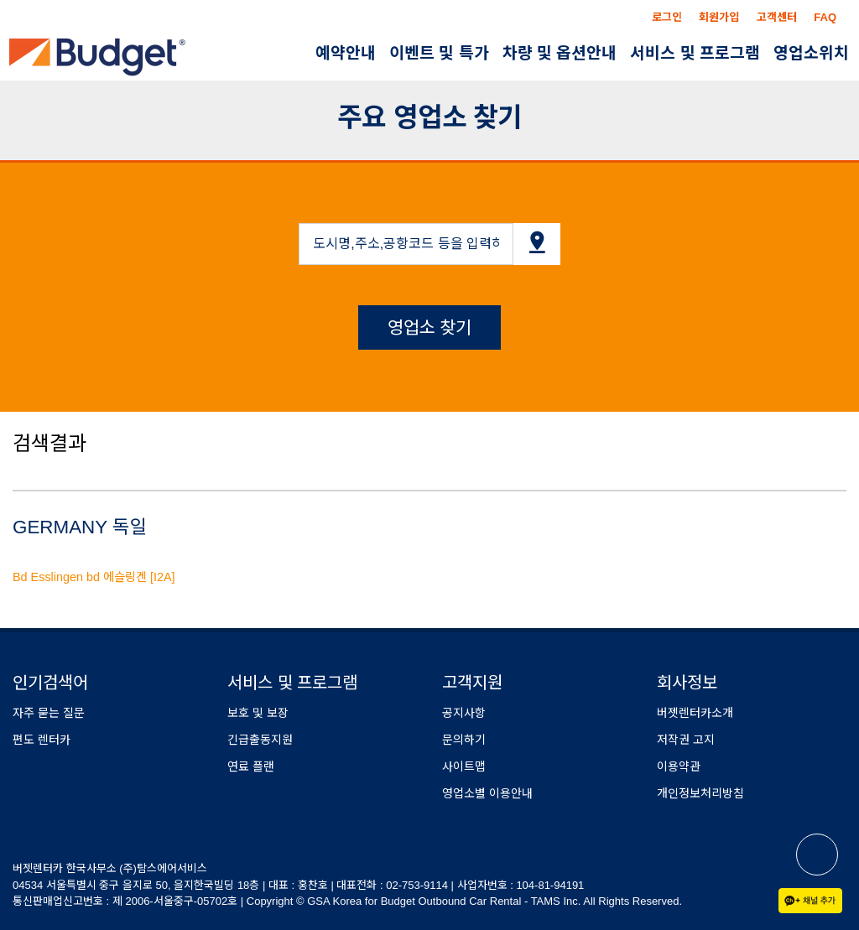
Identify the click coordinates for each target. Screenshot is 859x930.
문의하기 (464, 739)
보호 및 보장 (258, 713)
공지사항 (464, 713)
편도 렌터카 (41, 739)
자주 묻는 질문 (49, 713)
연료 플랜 (250, 766)
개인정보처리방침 (700, 793)
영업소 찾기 (430, 327)
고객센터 (777, 17)
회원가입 (719, 17)
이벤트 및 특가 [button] (439, 53)
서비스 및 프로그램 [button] (695, 53)
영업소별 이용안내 (487, 793)
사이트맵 (464, 766)
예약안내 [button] (345, 53)
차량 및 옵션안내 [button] (559, 53)
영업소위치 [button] (811, 53)
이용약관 (678, 766)
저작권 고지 (686, 739)
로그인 (667, 17)
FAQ (825, 17)
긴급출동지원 (260, 739)
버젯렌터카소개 (695, 713)
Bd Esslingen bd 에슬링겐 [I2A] (94, 577)
